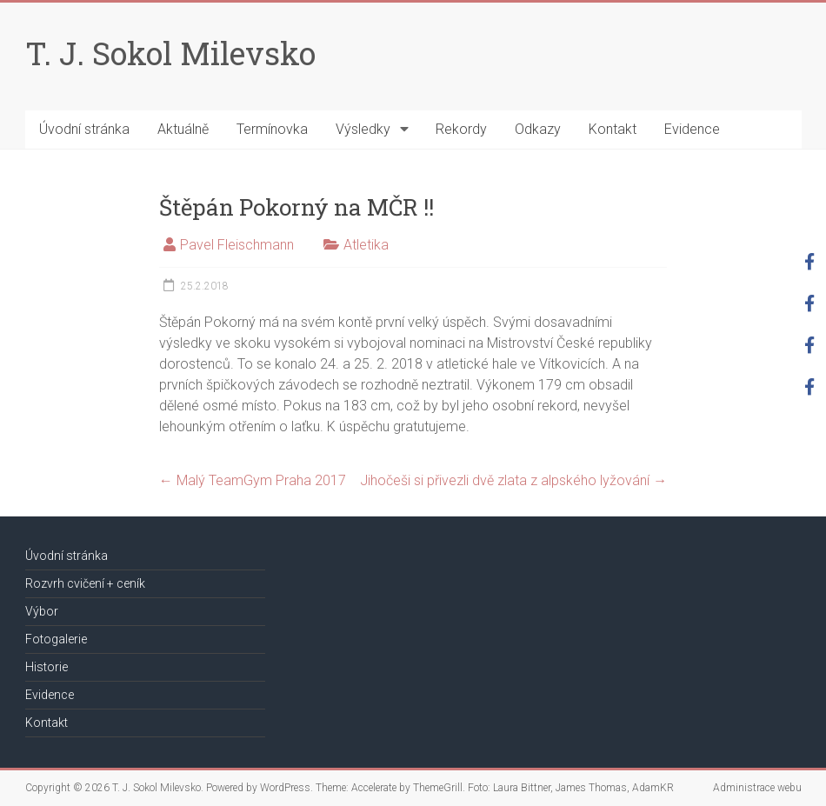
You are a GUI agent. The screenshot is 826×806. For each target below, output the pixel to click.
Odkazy (538, 129)
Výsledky (363, 129)
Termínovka (272, 129)
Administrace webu (757, 788)
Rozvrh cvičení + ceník (85, 583)
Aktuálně (183, 129)
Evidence (692, 129)
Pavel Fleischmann (237, 244)
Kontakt (612, 129)
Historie (46, 667)
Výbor (41, 611)
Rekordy (461, 129)
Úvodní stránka (84, 129)
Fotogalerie (56, 639)
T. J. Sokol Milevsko (170, 53)
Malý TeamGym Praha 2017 (252, 480)
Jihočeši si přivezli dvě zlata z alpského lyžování (513, 480)
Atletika (366, 244)
